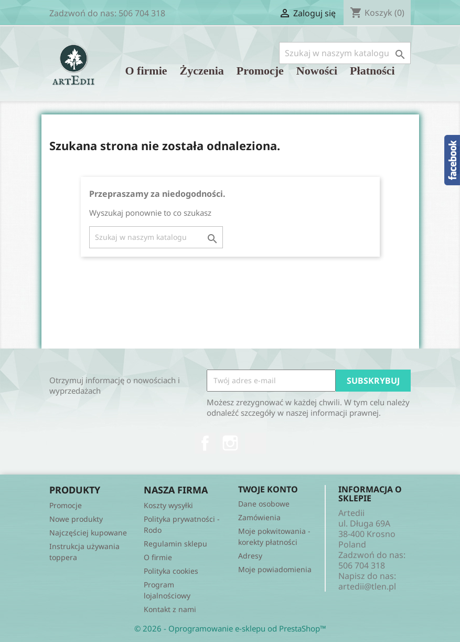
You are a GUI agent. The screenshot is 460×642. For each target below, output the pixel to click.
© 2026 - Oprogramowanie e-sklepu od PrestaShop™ (230, 628)
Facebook (205, 443)
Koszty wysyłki (168, 505)
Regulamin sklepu (175, 544)
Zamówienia (259, 517)
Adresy (250, 556)
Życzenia (202, 70)
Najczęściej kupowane (88, 533)
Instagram (230, 443)
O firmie (146, 70)
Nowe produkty (76, 519)
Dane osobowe (264, 504)
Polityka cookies (171, 571)
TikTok (255, 443)
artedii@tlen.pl (367, 586)
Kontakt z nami (170, 609)
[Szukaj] (345, 53)
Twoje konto (268, 489)
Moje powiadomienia (275, 569)
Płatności (372, 70)
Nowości (316, 70)
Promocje (260, 70)
